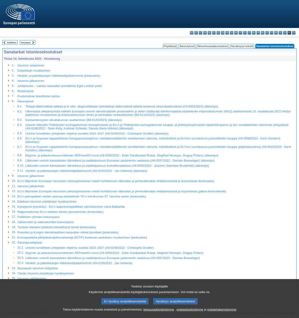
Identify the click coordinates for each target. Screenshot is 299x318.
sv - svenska (293, 33)
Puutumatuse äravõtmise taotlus (38, 96)
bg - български (191, 33)
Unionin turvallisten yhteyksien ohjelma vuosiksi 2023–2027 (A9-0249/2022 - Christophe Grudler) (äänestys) (96, 133)
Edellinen (11, 42)
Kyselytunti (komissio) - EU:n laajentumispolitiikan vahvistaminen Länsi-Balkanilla (71, 206)
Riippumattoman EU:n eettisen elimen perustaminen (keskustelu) (60, 212)
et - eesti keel (214, 33)
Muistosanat (25, 91)
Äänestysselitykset (29, 242)
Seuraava (26, 42)
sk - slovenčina (280, 33)
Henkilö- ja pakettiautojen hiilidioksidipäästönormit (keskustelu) (58, 75)
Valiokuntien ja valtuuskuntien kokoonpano (45, 222)
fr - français (227, 33)
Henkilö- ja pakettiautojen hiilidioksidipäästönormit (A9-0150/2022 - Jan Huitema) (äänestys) (86, 171)
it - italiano (240, 33)
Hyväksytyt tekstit (242, 46)
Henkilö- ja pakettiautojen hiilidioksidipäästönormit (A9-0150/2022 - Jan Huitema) (78, 263)
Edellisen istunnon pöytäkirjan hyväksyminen (47, 201)
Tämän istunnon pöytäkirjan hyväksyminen (45, 273)
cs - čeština (200, 33)
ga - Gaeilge (231, 33)
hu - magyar (254, 33)
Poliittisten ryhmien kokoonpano (38, 217)
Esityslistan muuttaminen (33, 70)
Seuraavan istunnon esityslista (37, 268)
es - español (196, 33)
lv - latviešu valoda (245, 33)
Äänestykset (187, 46)
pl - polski (267, 33)
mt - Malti (258, 33)
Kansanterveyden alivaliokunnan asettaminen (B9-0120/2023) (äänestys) (73, 120)
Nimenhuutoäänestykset (213, 46)
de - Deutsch (209, 33)
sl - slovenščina (285, 33)
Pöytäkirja (170, 46)
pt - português (271, 33)
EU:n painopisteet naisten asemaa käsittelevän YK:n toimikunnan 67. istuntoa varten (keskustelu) (81, 196)
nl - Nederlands (262, 33)
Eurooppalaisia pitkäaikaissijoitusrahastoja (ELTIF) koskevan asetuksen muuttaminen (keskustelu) (82, 237)
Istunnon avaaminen (30, 65)
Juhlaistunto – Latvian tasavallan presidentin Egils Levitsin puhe (59, 86)
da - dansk (205, 33)
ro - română (276, 33)
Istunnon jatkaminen (30, 81)
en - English (222, 33)
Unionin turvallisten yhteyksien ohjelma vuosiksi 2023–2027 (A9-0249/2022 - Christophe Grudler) (89, 247)
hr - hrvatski (236, 33)
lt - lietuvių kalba (249, 33)
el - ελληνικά (218, 33)
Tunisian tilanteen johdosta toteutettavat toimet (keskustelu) (56, 227)
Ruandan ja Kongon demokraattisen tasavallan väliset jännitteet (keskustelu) (67, 232)
